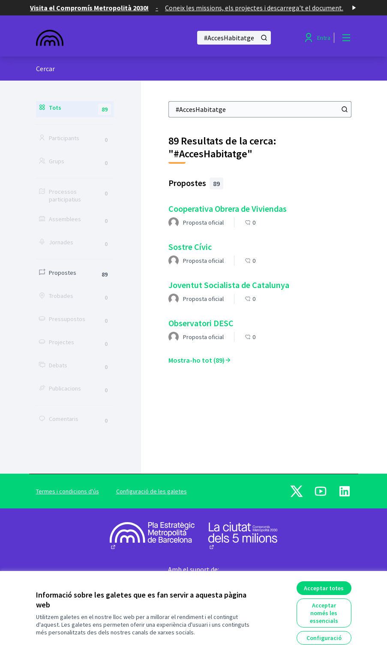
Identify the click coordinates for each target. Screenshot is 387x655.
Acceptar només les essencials (324, 613)
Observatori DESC (201, 323)
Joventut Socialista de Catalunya (228, 284)
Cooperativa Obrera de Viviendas (227, 208)
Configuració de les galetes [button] (151, 491)
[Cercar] (234, 38)
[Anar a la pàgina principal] (93, 37)
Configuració (324, 638)
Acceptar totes (324, 588)
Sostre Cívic (190, 246)
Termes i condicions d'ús (67, 491)
